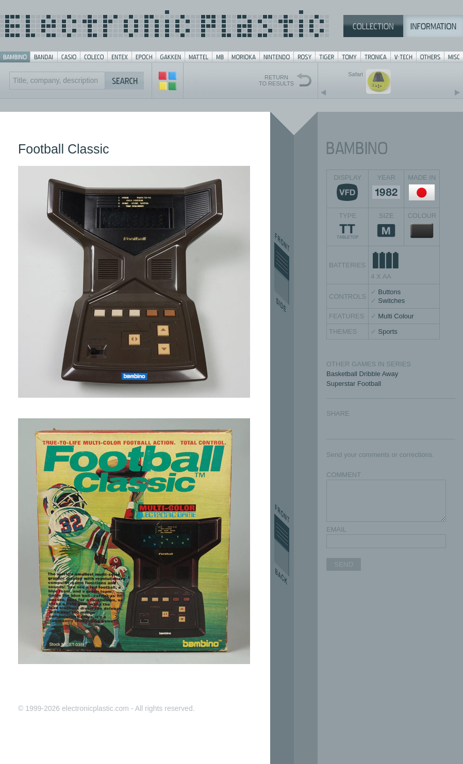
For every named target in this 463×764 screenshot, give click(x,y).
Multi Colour (396, 316)
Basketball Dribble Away (362, 374)
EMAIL (336, 529)
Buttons (389, 292)
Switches (391, 300)
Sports (388, 331)
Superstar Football (353, 383)
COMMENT (343, 475)
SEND (343, 564)
